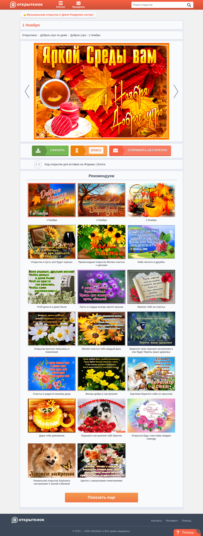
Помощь (186, 520)
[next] (176, 91)
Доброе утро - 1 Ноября (85, 35)
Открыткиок (29, 35)
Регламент (172, 520)
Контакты (156, 520)
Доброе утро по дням (53, 35)
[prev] (27, 91)
